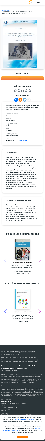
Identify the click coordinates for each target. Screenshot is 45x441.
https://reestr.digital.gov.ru (33, 391)
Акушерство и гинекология (22, 262)
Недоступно (22, 78)
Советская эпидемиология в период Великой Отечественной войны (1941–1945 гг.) (17, 12)
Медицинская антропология (22, 312)
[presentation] (5, 260)
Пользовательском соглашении (23, 419)
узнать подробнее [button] (23, 140)
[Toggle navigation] (6, 2)
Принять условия (22, 437)
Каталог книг (5, 10)
